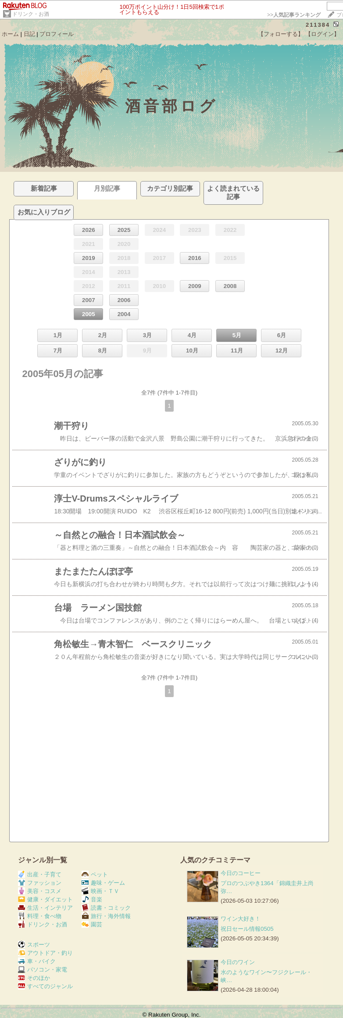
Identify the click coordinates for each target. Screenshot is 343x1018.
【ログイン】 (322, 34)
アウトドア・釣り (45, 953)
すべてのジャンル (45, 986)
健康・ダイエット (45, 899)
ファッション (39, 882)
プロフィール (56, 34)
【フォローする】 (281, 34)
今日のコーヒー (241, 873)
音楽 (92, 899)
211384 (318, 24)
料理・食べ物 (39, 916)
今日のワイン (238, 962)
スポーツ (34, 944)
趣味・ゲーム (103, 882)
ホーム (10, 34)
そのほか (34, 978)
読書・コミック (106, 907)
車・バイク (37, 961)
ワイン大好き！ (241, 918)
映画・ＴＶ (100, 891)
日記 (29, 34)
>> (294, 15)
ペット (95, 874)
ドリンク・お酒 (30, 14)
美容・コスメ (39, 891)
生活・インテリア (45, 907)
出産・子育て (39, 874)
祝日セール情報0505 (247, 928)
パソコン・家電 (42, 969)
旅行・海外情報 (106, 916)
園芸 (92, 924)
